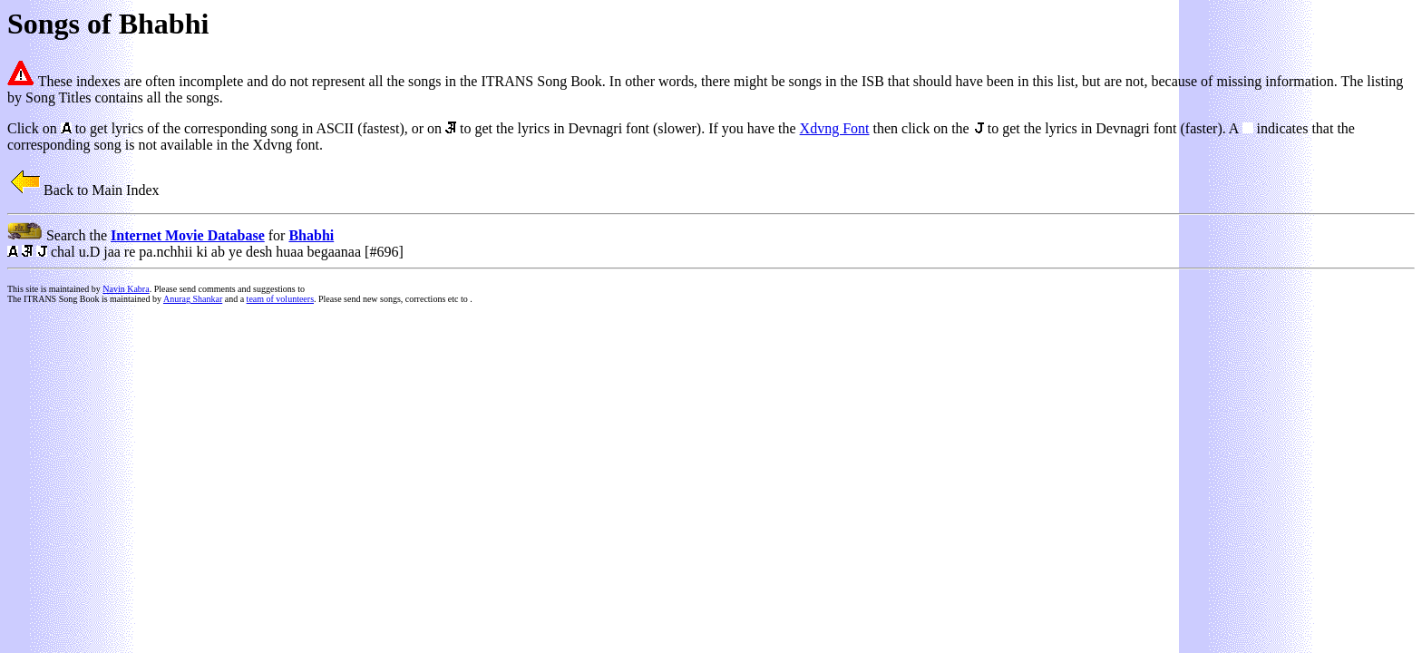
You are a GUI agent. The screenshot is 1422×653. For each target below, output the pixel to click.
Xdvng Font (835, 128)
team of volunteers (280, 299)
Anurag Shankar (192, 299)
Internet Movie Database (188, 235)
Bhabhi (311, 235)
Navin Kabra (125, 289)
